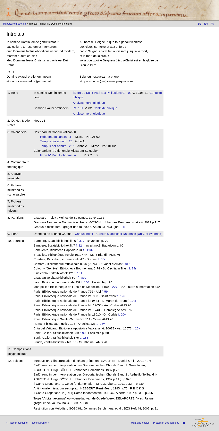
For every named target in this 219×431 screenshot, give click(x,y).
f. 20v (122, 314)
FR (212, 23)
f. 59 (105, 291)
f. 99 (83, 333)
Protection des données (166, 422)
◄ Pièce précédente (16, 422)
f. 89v (83, 277)
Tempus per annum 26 (56, 141)
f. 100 (85, 282)
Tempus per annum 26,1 (57, 146)
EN (206, 23)
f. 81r (126, 264)
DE (200, 23)
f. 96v (101, 323)
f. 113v (89, 250)
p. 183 (84, 337)
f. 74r (132, 268)
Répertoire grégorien (14, 23)
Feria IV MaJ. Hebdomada (59, 155)
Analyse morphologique (89, 102)
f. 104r (132, 300)
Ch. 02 (127, 92)
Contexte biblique (105, 108)
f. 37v (80, 240)
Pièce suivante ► (40, 422)
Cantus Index (84, 233)
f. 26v (136, 328)
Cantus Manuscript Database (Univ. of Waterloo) (129, 233)
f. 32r (79, 245)
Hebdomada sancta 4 (55, 136)
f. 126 (121, 296)
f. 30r (101, 259)
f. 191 (78, 273)
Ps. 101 (78, 108)
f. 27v (113, 286)
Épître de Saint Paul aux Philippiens (97, 92)
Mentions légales (140, 422)
